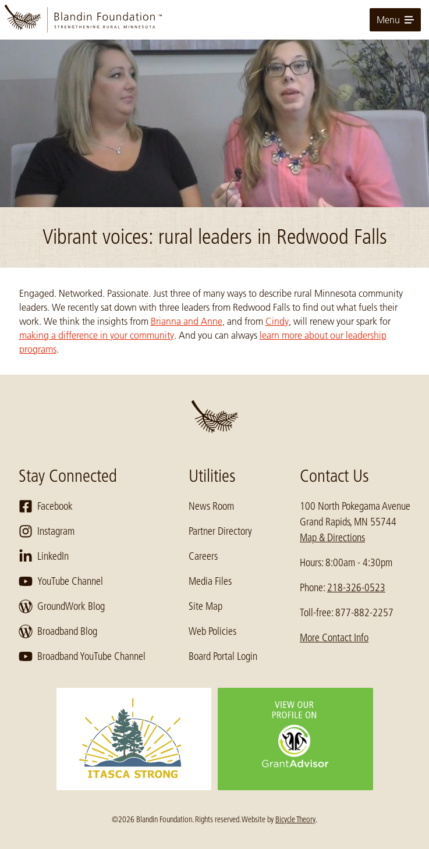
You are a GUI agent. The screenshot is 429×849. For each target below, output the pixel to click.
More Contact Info (334, 637)
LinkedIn (44, 556)
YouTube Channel (61, 581)
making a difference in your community (96, 335)
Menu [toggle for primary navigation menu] (395, 20)
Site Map (205, 606)
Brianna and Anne (186, 321)
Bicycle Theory (295, 819)
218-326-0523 (356, 587)
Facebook (46, 506)
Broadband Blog (58, 631)
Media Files (210, 581)
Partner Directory (220, 531)
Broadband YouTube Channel (82, 656)
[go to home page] (214, 20)
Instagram (47, 531)
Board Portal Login (223, 656)
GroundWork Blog (62, 606)
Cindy (277, 321)
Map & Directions (332, 537)
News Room (211, 506)
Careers (203, 556)
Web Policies (212, 631)
